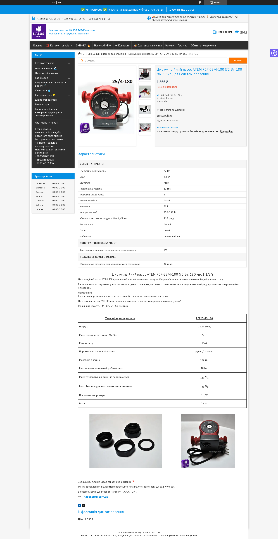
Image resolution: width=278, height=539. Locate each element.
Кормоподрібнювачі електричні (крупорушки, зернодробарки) (48, 112)
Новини (169, 45)
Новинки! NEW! (102, 45)
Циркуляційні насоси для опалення (107, 53)
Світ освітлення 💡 (45, 95)
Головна (37, 45)
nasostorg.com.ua (96, 497)
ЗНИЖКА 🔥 (83, 45)
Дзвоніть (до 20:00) (181, 9)
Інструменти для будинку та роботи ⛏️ (50, 84)
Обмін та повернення (203, 45)
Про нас (182, 45)
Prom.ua (156, 532)
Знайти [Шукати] (238, 60)
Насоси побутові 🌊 (46, 68)
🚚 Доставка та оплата (147, 45)
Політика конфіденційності (184, 535)
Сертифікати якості (46, 122)
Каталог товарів (44, 63)
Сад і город (41, 77)
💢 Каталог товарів (57, 45)
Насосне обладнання (46, 73)
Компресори (42, 104)
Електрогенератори (46, 99)
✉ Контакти (122, 45)
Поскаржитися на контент (156, 535)
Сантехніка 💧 (43, 90)
